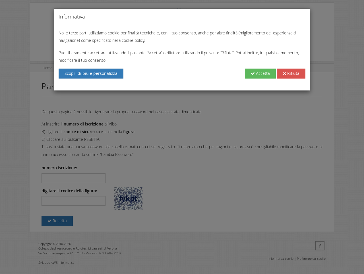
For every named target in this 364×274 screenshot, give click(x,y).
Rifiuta (291, 73)
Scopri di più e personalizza (91, 73)
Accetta (260, 73)
